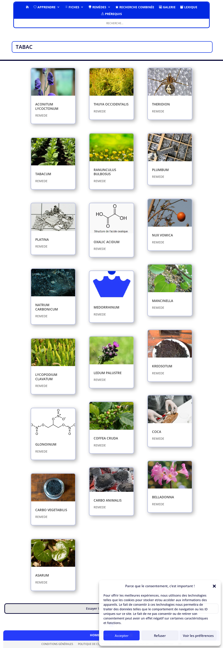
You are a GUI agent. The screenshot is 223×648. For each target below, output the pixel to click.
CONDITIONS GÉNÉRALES (57, 644)
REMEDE (41, 115)
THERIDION (161, 104)
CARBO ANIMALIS (108, 500)
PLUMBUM (160, 170)
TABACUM (43, 174)
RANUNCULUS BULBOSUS (105, 172)
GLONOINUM (45, 444)
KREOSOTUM (162, 366)
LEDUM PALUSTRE (108, 373)
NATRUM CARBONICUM (46, 307)
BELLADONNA (163, 497)
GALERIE (167, 7)
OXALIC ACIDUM (107, 242)
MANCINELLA (162, 301)
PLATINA (42, 239)
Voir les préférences (198, 635)
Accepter (121, 635)
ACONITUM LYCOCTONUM (46, 106)
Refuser (160, 635)
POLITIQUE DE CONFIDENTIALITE (98, 644)
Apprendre (45, 7)
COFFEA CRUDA (106, 438)
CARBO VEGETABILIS (51, 510)
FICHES (72, 7)
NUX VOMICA (162, 235)
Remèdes (97, 7)
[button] (214, 586)
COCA (156, 431)
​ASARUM (42, 575)
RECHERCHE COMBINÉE (134, 7)
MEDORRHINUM (106, 307)
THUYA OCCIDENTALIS (111, 104)
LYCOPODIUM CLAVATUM (46, 376)
